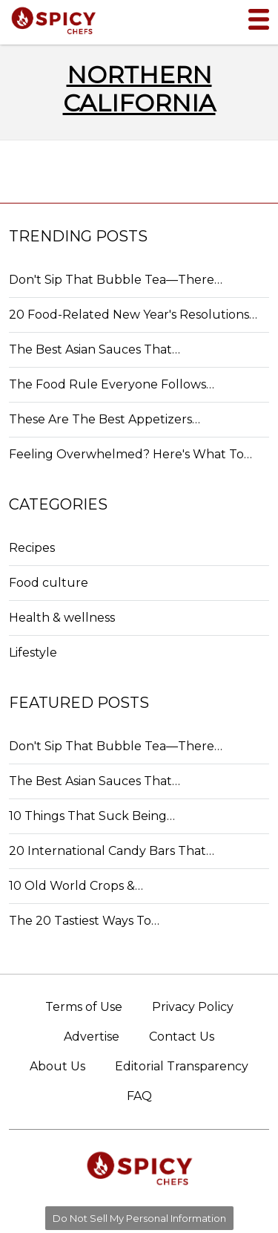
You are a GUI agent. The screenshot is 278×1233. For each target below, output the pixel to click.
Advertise (91, 1036)
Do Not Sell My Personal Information (139, 1218)
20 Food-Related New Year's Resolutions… (133, 315)
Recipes (32, 548)
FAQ (139, 1096)
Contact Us (181, 1036)
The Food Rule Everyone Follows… (111, 384)
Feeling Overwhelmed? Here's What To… (130, 454)
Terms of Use (83, 1007)
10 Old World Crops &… (76, 886)
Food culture (48, 583)
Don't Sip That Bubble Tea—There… (115, 280)
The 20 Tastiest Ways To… (84, 921)
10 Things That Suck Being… (92, 816)
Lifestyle (33, 652)
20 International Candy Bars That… (111, 851)
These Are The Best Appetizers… (104, 419)
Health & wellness (62, 618)
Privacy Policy (193, 1007)
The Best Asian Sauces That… (94, 349)
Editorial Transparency (181, 1066)
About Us (57, 1066)
